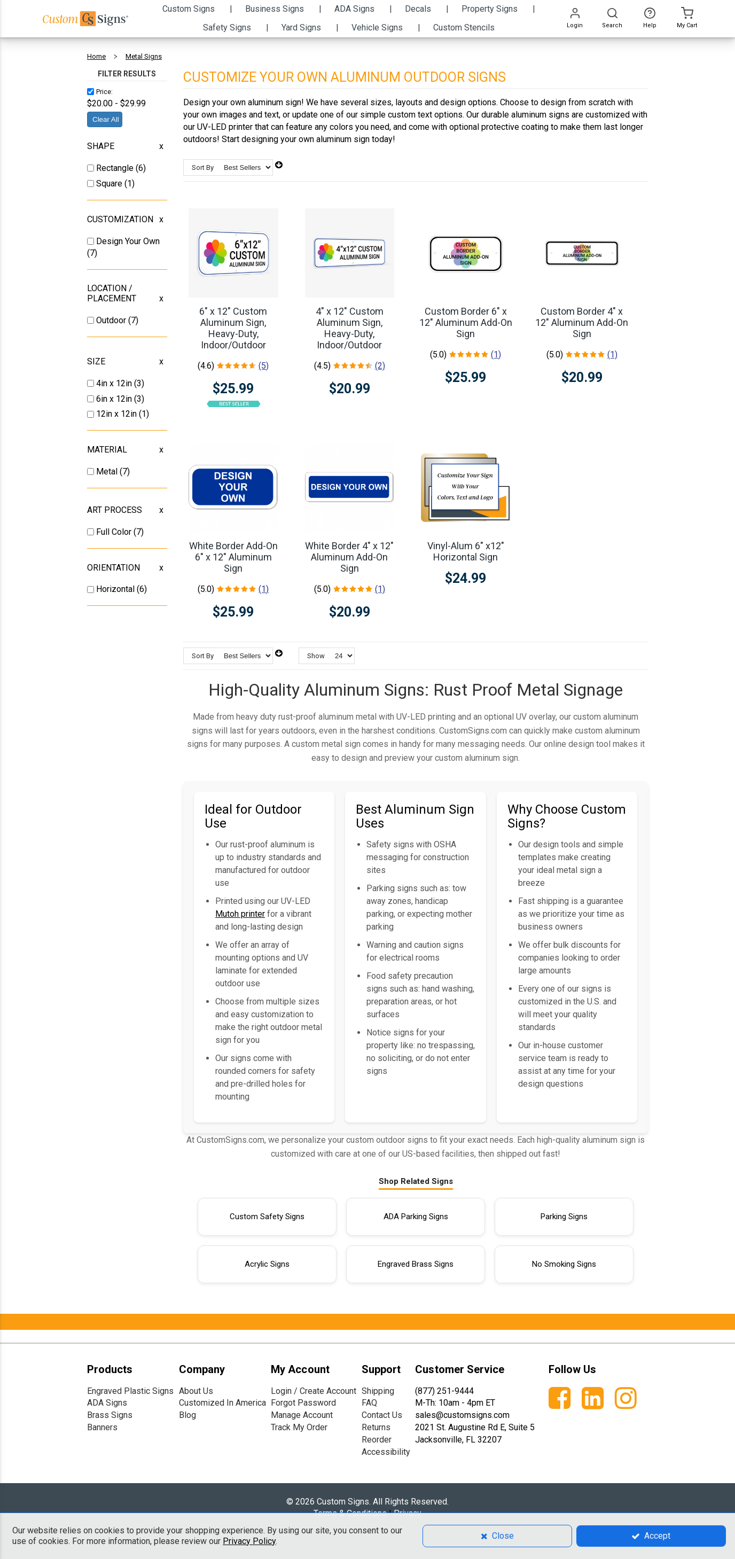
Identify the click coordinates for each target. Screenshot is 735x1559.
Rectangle (116, 168)
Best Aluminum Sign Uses (415, 816)
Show (316, 656)
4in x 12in (115, 383)
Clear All (105, 119)
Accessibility (386, 1452)
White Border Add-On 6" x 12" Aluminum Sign (233, 557)
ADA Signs (107, 1403)
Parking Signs (564, 1216)
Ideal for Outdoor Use (253, 816)
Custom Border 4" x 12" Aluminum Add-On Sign (581, 322)
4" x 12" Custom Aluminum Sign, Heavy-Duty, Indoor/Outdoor (350, 328)
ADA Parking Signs (416, 1216)
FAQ (369, 1403)
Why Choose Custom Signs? (566, 816)
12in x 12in (117, 414)
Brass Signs (109, 1415)
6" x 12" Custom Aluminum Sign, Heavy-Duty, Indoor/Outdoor (233, 328)
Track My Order (299, 1427)
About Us (196, 1391)
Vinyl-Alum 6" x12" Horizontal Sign (465, 551)
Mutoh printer (240, 914)
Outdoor (112, 320)
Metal (108, 471)
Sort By (203, 167)
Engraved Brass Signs (415, 1264)
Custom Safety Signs (267, 1216)
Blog (187, 1415)
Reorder (377, 1440)
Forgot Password (303, 1403)
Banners (102, 1427)
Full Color (115, 532)
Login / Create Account (313, 1391)
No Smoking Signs (564, 1264)
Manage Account (302, 1415)
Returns (376, 1427)
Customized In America (222, 1403)
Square (110, 183)
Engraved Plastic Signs (130, 1391)
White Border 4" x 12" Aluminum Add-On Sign (349, 557)
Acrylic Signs (267, 1264)
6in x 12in (115, 399)
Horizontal (116, 589)
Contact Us (382, 1415)
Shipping (378, 1391)
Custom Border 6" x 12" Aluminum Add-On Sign (465, 322)
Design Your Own (128, 241)
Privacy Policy (249, 1541)
